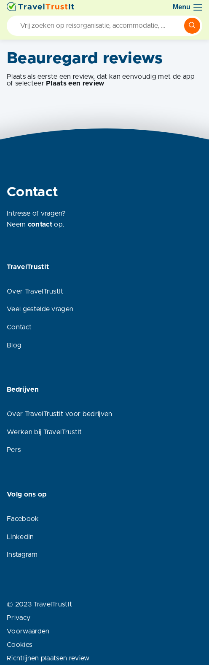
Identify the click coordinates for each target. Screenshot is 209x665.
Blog (14, 345)
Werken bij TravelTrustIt (44, 432)
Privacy (18, 617)
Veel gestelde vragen (40, 309)
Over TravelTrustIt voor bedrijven (60, 414)
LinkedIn (20, 537)
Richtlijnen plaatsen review (48, 658)
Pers (14, 449)
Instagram (22, 554)
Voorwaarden (28, 631)
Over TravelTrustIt (35, 291)
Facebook (23, 518)
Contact (19, 327)
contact (40, 224)
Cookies (19, 644)
